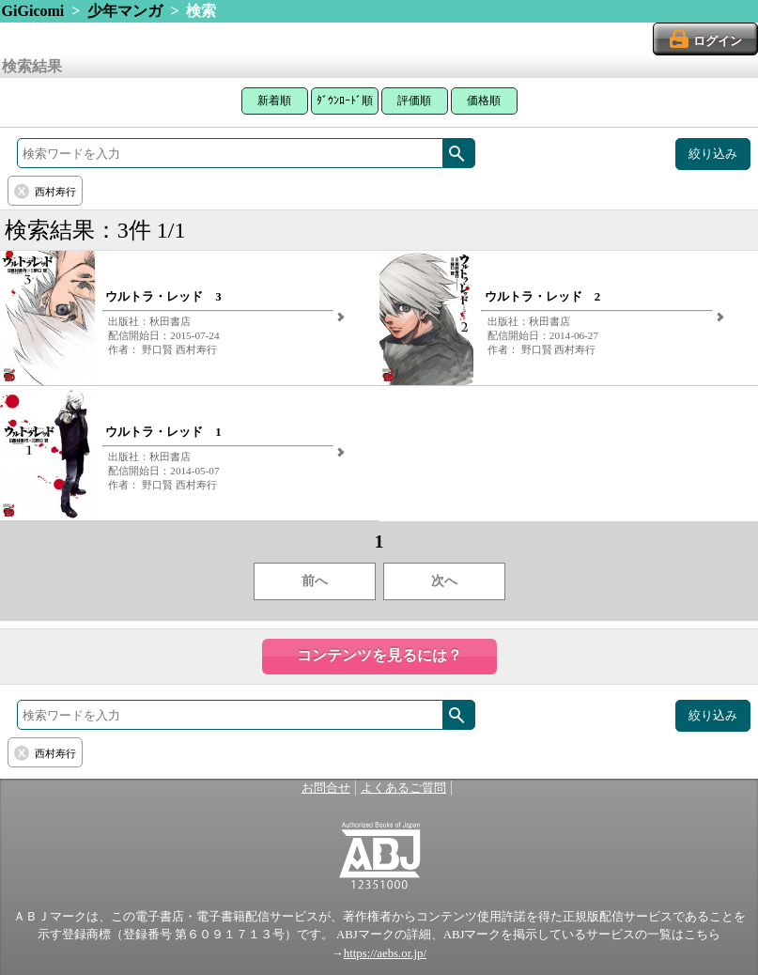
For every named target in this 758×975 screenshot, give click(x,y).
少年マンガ (124, 11)
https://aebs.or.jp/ (385, 953)
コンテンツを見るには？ (379, 655)
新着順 (274, 100)
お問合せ (326, 788)
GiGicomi (33, 11)
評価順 (414, 100)
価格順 (484, 100)
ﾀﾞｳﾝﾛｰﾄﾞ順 (345, 100)
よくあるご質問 (403, 788)
